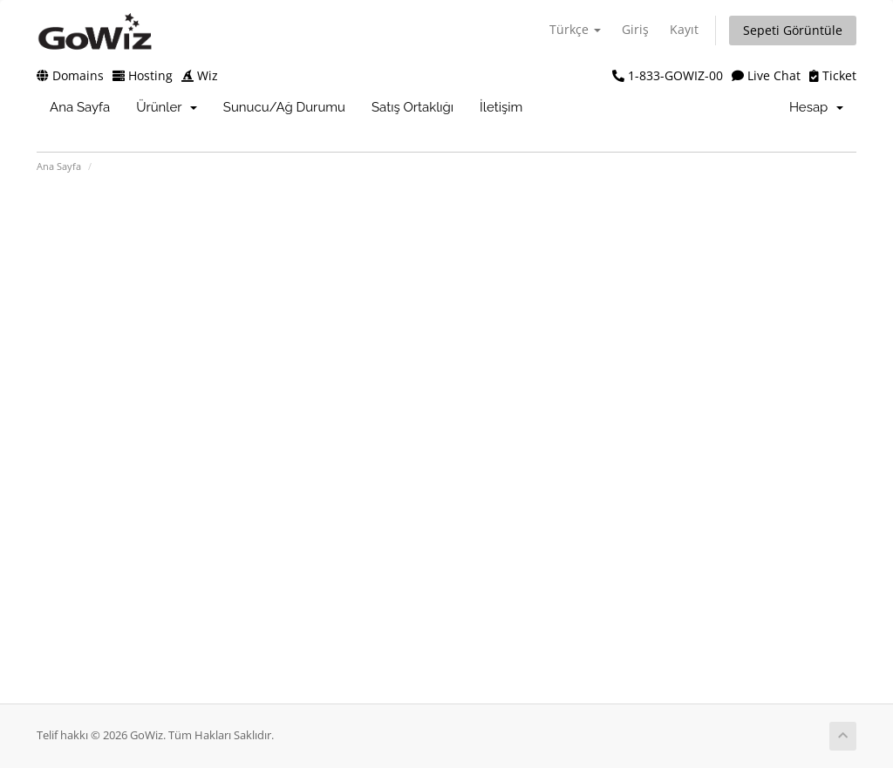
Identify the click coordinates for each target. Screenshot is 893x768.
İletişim (501, 107)
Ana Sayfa (80, 107)
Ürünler (166, 107)
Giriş (635, 29)
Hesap (816, 107)
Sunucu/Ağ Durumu (284, 107)
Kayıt (684, 29)
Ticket (832, 75)
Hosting (142, 75)
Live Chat (766, 75)
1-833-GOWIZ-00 (667, 75)
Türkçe (575, 29)
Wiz (199, 75)
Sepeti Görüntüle (792, 30)
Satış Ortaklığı (412, 107)
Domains (70, 75)
